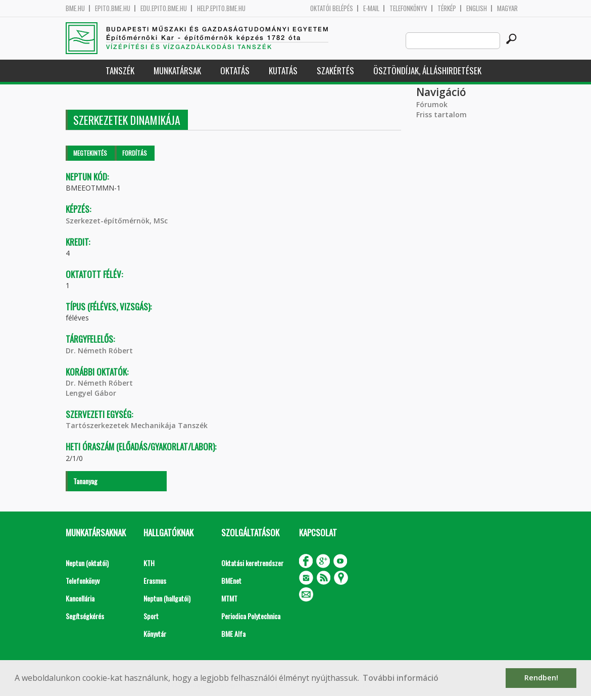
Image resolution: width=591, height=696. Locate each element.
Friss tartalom (441, 114)
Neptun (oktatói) (87, 563)
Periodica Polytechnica (250, 616)
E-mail (371, 8)
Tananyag (85, 481)
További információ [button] (400, 677)
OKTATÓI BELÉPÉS (331, 8)
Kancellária (80, 598)
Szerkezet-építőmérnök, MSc (117, 220)
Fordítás (134, 153)
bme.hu (75, 8)
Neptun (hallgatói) (166, 598)
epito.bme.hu (112, 8)
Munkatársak (177, 70)
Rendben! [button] (541, 677)
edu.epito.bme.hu (163, 8)
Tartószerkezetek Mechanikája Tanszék (137, 425)
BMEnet (231, 580)
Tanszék (120, 70)
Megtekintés (90, 153)
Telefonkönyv (408, 8)
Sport (151, 616)
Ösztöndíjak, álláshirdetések (427, 70)
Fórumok (432, 104)
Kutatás (283, 70)
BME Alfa (233, 633)
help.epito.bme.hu (221, 8)
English (476, 8)
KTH (149, 563)
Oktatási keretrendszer (252, 563)
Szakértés (335, 70)
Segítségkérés (85, 616)
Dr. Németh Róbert (99, 350)
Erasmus (154, 580)
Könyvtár (154, 633)
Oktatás (235, 70)
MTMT (229, 598)
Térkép (446, 8)
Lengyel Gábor (91, 393)
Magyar (507, 8)
